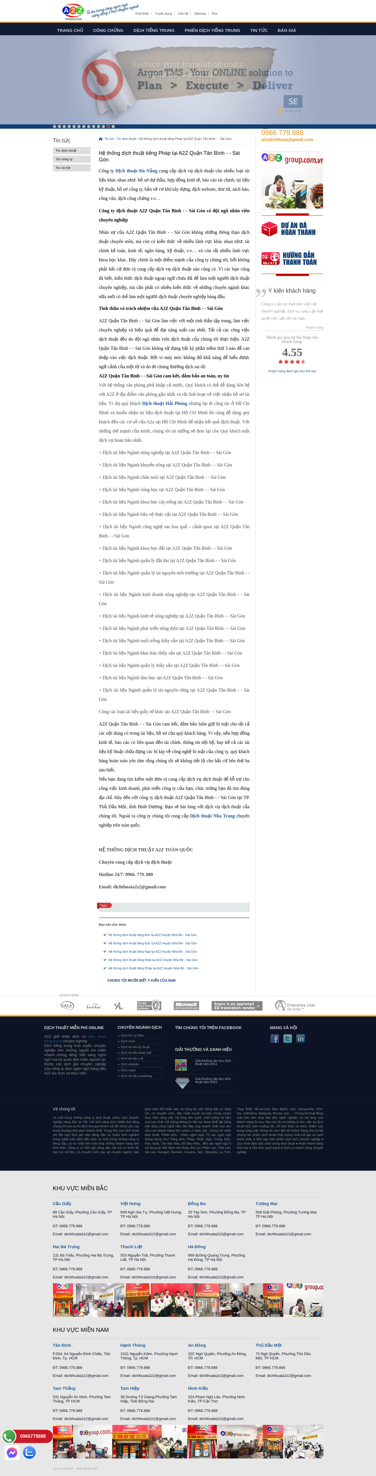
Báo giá (287, 30)
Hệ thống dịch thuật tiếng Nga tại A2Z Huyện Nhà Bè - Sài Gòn (152, 951)
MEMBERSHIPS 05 (186, 1005)
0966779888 (33, 1436)
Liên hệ (183, 13)
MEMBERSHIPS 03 (119, 1005)
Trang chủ (70, 30)
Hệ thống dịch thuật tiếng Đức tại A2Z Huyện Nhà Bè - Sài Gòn (152, 943)
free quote (289, 233)
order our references (294, 259)
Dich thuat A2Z (63, 1468)
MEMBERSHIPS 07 (296, 1005)
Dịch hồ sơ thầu (132, 1035)
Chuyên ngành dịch (140, 1027)
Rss (214, 13)
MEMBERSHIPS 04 (149, 1005)
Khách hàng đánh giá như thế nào (292, 371)
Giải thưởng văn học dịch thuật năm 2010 (213, 1080)
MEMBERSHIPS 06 (237, 1005)
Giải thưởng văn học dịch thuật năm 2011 (213, 1062)
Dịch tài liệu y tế (132, 1058)
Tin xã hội (72, 167)
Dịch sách (128, 1041)
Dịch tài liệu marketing (136, 1076)
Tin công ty (72, 159)
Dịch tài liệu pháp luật (136, 1052)
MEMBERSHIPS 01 (67, 1005)
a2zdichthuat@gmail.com (288, 139)
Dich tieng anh (73, 12)
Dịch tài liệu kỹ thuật (135, 1047)
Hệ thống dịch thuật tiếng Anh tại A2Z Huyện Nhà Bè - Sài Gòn (152, 935)
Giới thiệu (142, 13)
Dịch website (130, 1064)
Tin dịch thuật (72, 150)
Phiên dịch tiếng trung (212, 30)
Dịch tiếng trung (154, 30)
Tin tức (259, 30)
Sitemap (200, 13)
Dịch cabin (128, 1070)
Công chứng (108, 30)
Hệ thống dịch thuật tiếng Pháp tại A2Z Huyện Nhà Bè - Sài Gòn (153, 968)
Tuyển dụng (163, 13)
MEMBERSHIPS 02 (94, 1005)
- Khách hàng (313, 327)
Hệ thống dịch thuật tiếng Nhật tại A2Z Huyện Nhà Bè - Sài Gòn (153, 960)
